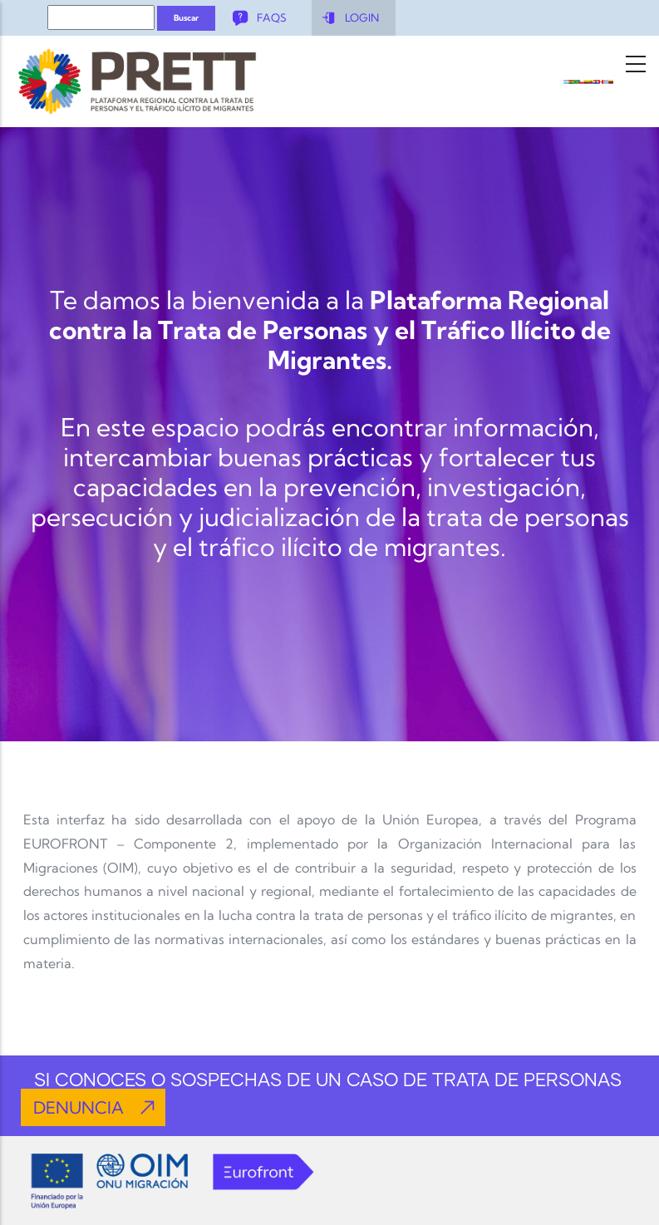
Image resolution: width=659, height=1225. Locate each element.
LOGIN (362, 17)
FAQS (272, 17)
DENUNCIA (78, 1107)
